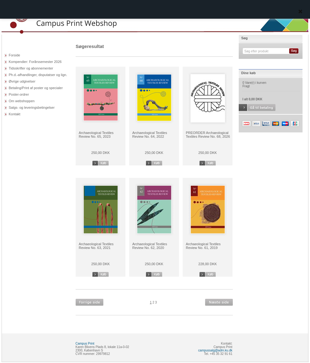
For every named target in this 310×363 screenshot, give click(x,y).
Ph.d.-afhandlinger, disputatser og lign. (38, 75)
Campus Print (85, 343)
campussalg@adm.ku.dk (215, 350)
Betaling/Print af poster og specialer (36, 88)
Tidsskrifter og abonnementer (31, 68)
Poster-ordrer (19, 94)
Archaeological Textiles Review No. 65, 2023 (96, 134)
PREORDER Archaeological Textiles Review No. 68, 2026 (208, 134)
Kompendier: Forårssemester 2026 (35, 62)
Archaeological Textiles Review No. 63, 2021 (96, 246)
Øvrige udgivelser (22, 81)
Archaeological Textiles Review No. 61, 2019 (203, 246)
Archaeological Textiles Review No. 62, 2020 (149, 246)
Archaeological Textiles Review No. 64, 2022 (149, 134)
